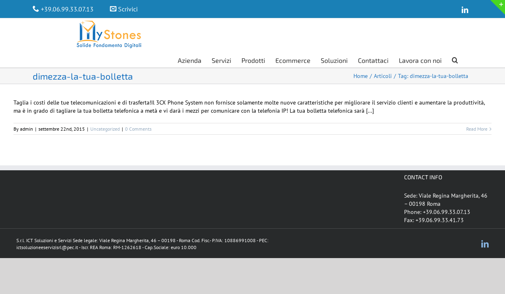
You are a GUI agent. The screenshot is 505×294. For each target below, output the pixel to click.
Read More (476, 112)
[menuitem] (223, 26)
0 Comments (138, 112)
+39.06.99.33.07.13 (67, 9)
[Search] (465, 26)
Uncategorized (105, 112)
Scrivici (128, 9)
